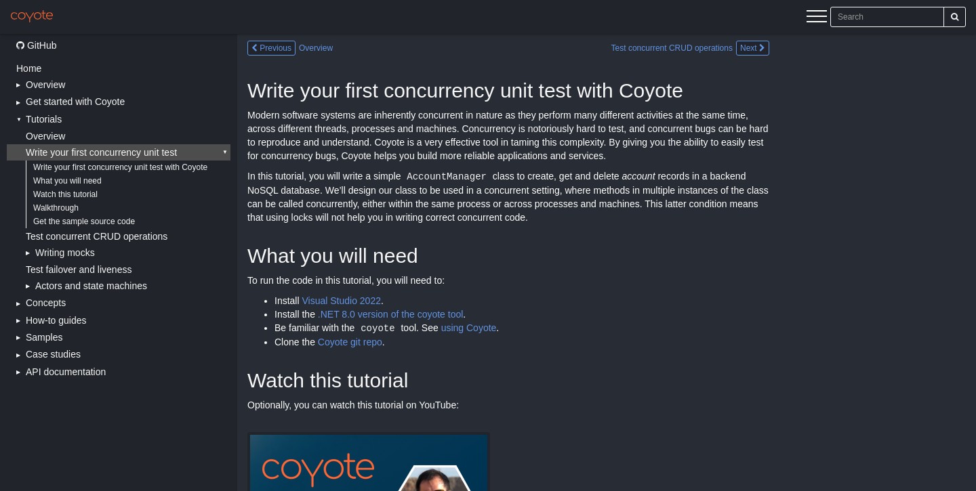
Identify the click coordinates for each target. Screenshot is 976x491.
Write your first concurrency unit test (101, 152)
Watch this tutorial (65, 194)
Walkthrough (56, 208)
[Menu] (817, 18)
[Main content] (606, 262)
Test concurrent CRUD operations (96, 236)
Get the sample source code (84, 221)
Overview (45, 136)
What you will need (67, 181)
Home (28, 68)
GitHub (36, 45)
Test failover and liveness (78, 269)
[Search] (954, 17)
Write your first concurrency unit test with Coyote (120, 167)
